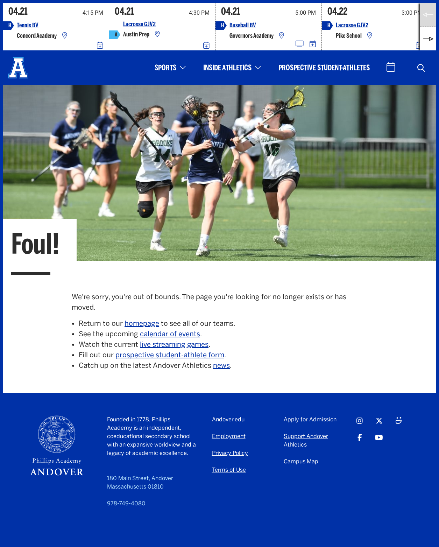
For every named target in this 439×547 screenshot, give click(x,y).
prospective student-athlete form (169, 355)
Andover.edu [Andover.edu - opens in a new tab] (228, 419)
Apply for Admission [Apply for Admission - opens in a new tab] (310, 419)
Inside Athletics (227, 67)
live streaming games (174, 344)
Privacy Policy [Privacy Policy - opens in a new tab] (230, 453)
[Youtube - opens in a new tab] (379, 440)
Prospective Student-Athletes (324, 67)
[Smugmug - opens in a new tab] (399, 423)
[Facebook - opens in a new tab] (359, 440)
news (221, 365)
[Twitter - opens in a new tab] (379, 423)
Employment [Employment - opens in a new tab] (229, 436)
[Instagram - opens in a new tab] (359, 423)
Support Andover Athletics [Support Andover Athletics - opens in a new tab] (306, 440)
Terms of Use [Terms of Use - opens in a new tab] (229, 470)
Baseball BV (242, 25)
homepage (142, 323)
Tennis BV (27, 25)
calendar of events (170, 334)
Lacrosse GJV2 (139, 24)
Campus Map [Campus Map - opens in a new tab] (301, 461)
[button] (421, 67)
